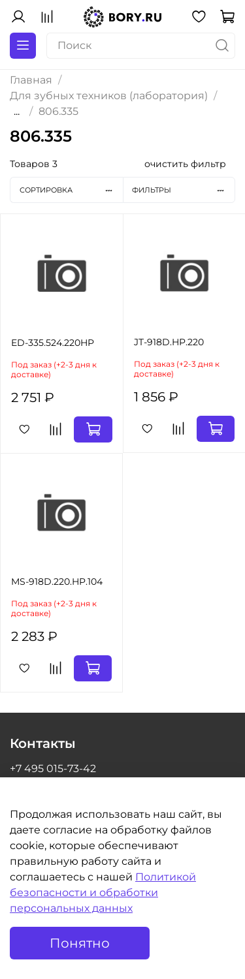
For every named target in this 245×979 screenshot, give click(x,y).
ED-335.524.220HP (52, 343)
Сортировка (71, 189)
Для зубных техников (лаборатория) (109, 95)
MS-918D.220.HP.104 (57, 581)
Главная (31, 80)
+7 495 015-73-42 (53, 768)
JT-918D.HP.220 (169, 342)
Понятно (80, 943)
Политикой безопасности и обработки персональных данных (103, 892)
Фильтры (183, 189)
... (17, 111)
